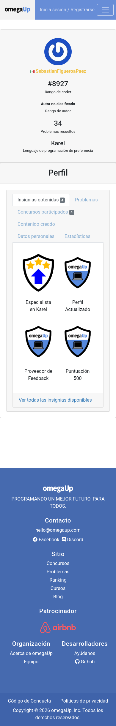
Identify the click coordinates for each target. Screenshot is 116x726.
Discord (72, 539)
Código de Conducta (29, 701)
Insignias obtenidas (41, 200)
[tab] (58, 325)
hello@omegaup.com (57, 530)
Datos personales (36, 236)
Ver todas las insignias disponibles (55, 400)
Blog (58, 596)
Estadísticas (77, 236)
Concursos (58, 563)
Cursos (58, 588)
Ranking (57, 580)
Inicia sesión (53, 9)
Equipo (31, 662)
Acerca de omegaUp (31, 653)
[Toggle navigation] (105, 10)
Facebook (46, 539)
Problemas (86, 200)
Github (85, 662)
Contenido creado (36, 224)
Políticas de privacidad (84, 701)
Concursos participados (46, 212)
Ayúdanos (84, 653)
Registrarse (82, 9)
